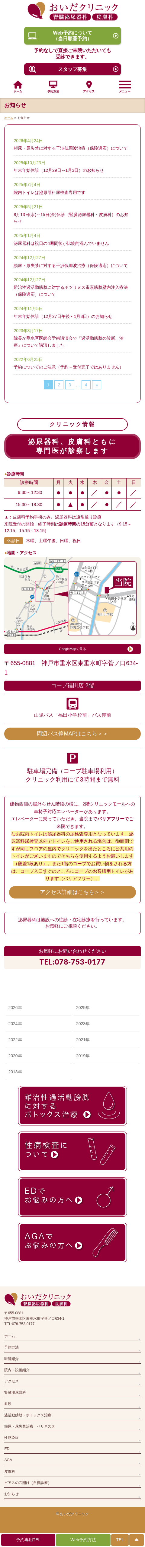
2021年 (83, 1039)
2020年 (15, 1055)
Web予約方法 (83, 1539)
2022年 (15, 1039)
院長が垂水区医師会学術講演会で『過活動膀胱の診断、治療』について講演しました (69, 341)
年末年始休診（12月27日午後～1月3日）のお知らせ (63, 316)
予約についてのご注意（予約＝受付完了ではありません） (69, 367)
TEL (120, 1539)
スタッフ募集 (72, 69)
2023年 (83, 1023)
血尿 (7, 1404)
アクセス (11, 1381)
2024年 (15, 1023)
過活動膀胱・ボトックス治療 (27, 1415)
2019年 (83, 1055)
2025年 (83, 1007)
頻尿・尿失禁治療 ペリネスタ (29, 1426)
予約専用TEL (28, 1539)
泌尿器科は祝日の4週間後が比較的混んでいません (61, 243)
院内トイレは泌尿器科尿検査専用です (49, 192)
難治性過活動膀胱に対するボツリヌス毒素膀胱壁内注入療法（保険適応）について (71, 290)
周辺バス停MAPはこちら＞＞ (72, 734)
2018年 (15, 1071)
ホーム (9, 1336)
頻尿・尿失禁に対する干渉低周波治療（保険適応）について (71, 148)
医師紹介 (11, 1359)
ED (6, 1449)
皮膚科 (9, 1471)
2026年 (15, 1007)
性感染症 (11, 1437)
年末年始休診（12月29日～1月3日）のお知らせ (59, 170)
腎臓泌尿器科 (15, 1392)
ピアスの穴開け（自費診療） (27, 1483)
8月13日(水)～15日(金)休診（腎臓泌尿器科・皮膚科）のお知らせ (71, 218)
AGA (8, 1460)
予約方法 (11, 1347)
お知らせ (11, 1494)
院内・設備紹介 (17, 1370)
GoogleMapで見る (72, 649)
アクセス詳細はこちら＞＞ (72, 892)
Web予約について (72, 36)
